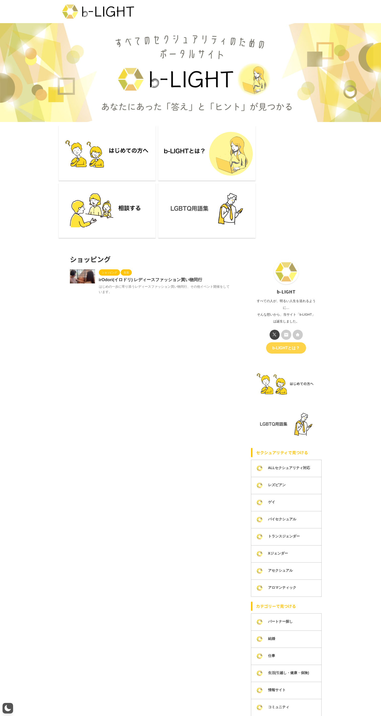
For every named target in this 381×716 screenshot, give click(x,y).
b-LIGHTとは (90, 699)
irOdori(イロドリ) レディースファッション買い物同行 (147, 204)
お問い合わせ (164, 699)
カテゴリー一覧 (226, 699)
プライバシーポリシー (194, 699)
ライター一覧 (115, 699)
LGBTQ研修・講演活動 (283, 699)
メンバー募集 (139, 699)
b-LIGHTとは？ (286, 272)
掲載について (252, 699)
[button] (8, 708)
